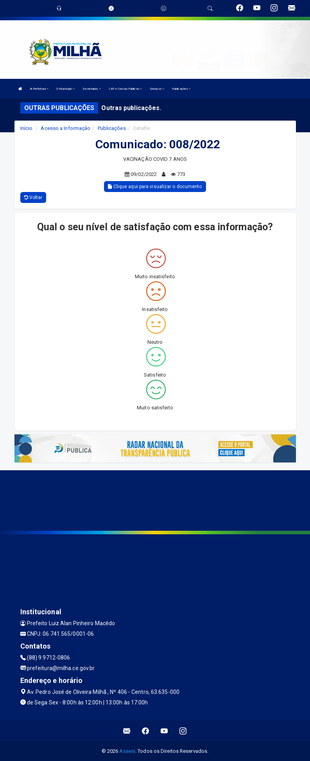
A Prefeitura (39, 89)
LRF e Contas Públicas (125, 89)
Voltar (33, 197)
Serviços (157, 89)
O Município (65, 89)
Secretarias (91, 89)
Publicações (181, 89)
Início (26, 128)
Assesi (127, 751)
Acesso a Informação (65, 128)
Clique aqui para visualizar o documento (155, 186)
